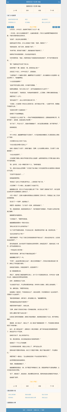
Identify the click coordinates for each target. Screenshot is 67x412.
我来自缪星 (28, 394)
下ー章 (52, 10)
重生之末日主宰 (46, 22)
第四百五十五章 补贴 (33, 2)
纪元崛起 (27, 22)
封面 (39, 10)
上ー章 (15, 10)
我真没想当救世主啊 (30, 397)
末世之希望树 (12, 394)
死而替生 (10, 397)
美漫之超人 (45, 397)
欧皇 (26, 19)
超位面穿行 (45, 19)
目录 (27, 10)
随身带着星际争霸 (13, 19)
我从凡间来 (45, 394)
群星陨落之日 (12, 22)
